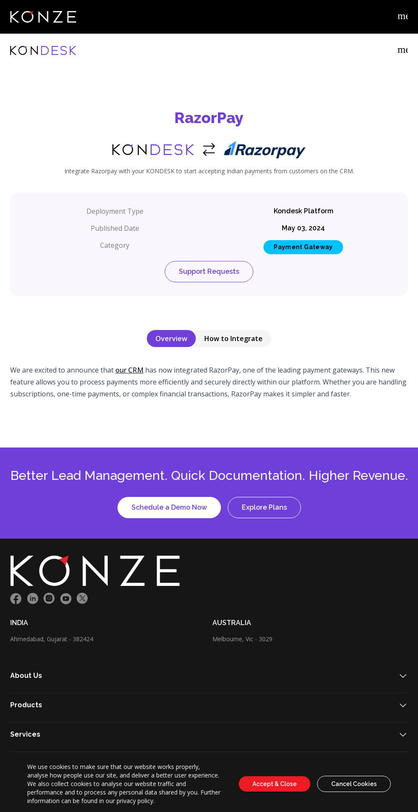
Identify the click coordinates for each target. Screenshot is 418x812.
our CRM (129, 370)
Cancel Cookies (354, 783)
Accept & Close (274, 783)
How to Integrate (233, 338)
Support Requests (209, 271)
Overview (171, 338)
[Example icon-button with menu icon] (403, 17)
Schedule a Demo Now (169, 507)
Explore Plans (264, 507)
